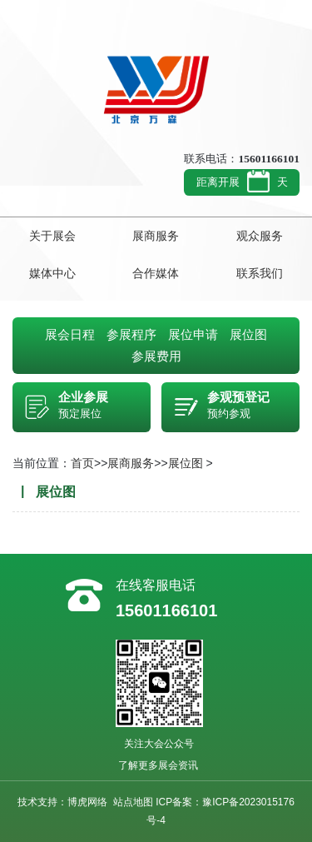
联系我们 (259, 273)
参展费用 (156, 356)
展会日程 (70, 334)
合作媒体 (155, 273)
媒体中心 (52, 273)
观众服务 (259, 235)
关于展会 (52, 235)
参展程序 (131, 334)
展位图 (248, 334)
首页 (82, 463)
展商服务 (155, 235)
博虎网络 (87, 802)
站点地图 (133, 802)
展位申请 (193, 334)
